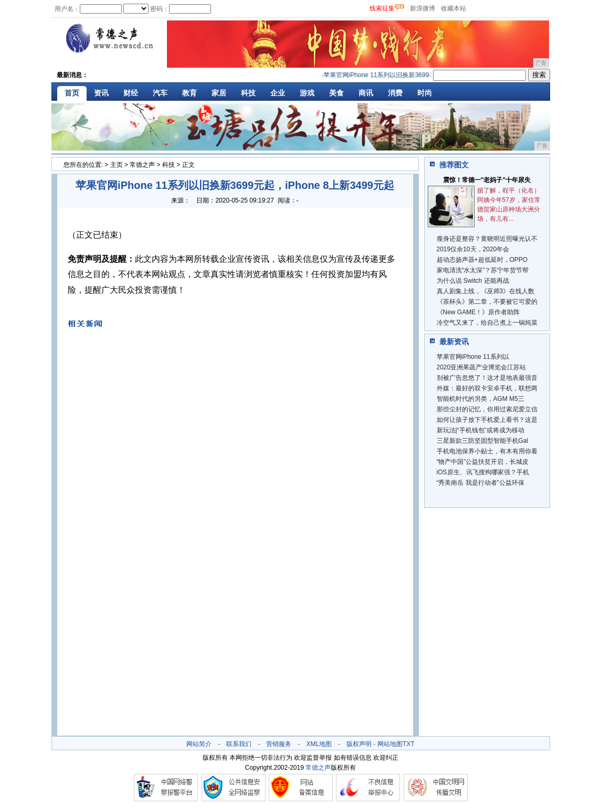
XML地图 (319, 744)
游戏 (307, 93)
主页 (116, 164)
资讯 (101, 93)
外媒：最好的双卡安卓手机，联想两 (487, 388)
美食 (336, 93)
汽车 (160, 93)
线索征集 (382, 8)
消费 (395, 93)
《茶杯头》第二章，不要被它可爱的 (487, 301)
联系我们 (238, 744)
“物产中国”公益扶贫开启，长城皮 (483, 461)
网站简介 (199, 744)
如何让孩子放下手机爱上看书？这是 (487, 419)
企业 (277, 93)
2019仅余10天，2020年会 (473, 249)
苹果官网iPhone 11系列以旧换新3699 (378, 75)
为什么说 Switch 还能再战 (473, 280)
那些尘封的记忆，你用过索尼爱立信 (487, 409)
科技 (248, 93)
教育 (189, 93)
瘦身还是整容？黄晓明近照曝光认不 (487, 238)
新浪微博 (422, 8)
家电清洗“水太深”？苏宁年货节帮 (483, 270)
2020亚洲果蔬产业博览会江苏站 (481, 367)
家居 (219, 93)
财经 (130, 93)
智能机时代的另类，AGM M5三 (480, 398)
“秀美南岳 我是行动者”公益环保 (480, 482)
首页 (72, 93)
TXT (409, 744)
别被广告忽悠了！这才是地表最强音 (487, 377)
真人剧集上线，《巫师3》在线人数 (486, 291)
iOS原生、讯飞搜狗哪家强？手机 (483, 472)
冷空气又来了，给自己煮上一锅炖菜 (487, 322)
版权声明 (359, 744)
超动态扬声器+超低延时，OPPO (482, 259)
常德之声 (142, 164)
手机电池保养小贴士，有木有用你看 (487, 451)
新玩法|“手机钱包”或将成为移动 (480, 430)
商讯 (366, 93)
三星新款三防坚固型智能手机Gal (483, 440)
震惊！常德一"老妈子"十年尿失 (487, 180)
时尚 (424, 93)
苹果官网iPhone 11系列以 (473, 356)
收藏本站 (453, 8)
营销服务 (278, 744)
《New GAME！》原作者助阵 (478, 312)
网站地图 (390, 744)
